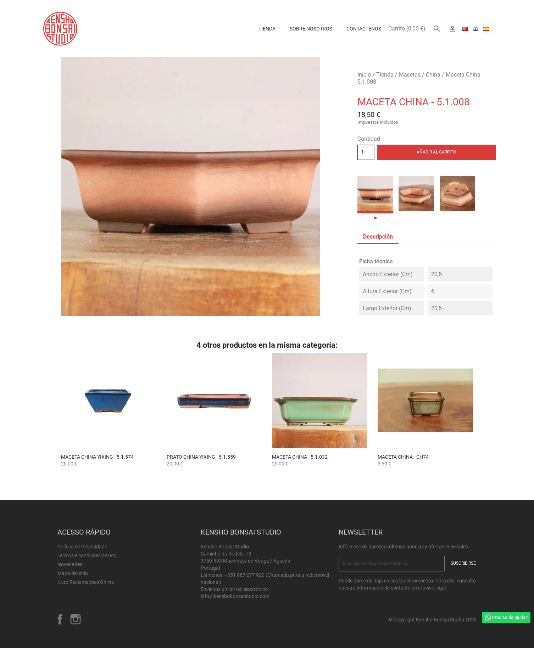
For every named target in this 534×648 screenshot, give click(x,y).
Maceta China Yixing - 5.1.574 (97, 457)
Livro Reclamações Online (85, 582)
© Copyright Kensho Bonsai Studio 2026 (432, 619)
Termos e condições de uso (86, 555)
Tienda (267, 29)
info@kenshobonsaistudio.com (235, 596)
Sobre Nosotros (311, 29)
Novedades (69, 564)
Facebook (60, 619)
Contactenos (363, 29)
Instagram (75, 619)
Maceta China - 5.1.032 (300, 457)
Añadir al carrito (436, 152)
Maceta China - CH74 (403, 457)
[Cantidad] (365, 152)
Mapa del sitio (72, 573)
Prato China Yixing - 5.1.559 (201, 457)
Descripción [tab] (378, 236)
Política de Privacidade (82, 546)
